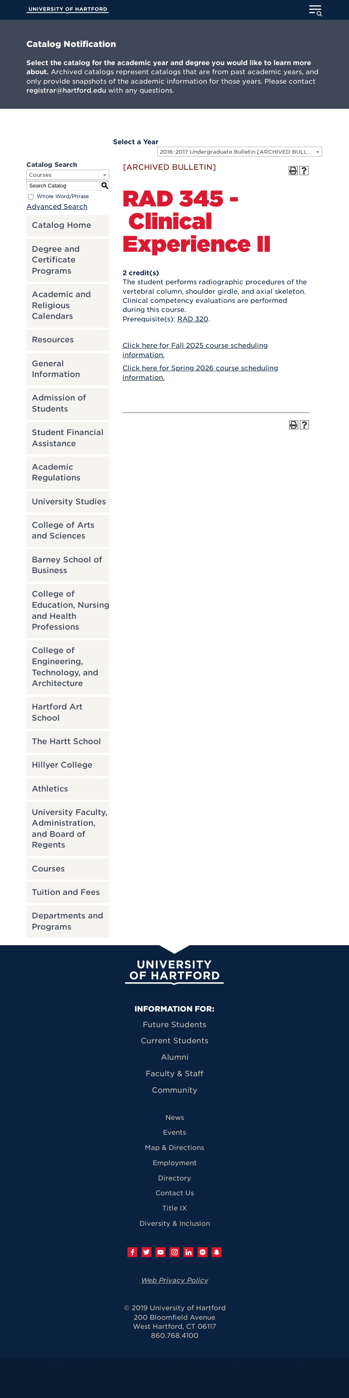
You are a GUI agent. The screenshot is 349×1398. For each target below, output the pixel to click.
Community (174, 1090)
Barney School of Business (67, 565)
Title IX (174, 1208)
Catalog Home (61, 225)
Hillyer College (62, 765)
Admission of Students (59, 403)
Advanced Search (56, 207)
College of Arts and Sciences (63, 530)
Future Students (174, 1024)
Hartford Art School (57, 712)
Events (174, 1132)
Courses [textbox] (40, 175)
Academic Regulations (56, 472)
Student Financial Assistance (68, 438)
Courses (48, 868)
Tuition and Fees (66, 892)
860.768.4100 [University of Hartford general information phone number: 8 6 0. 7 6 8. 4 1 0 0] (174, 1335)
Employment (175, 1163)
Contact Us (175, 1193)
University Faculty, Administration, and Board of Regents (69, 829)
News (174, 1118)
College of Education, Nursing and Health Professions (70, 610)
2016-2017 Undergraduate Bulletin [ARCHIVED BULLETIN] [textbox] (241, 152)
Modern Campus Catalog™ (271, 1364)
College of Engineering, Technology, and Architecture (65, 667)
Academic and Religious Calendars (61, 305)
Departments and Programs (67, 921)
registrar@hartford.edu (66, 90)
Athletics (50, 789)
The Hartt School (66, 741)
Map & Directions (174, 1148)
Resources (53, 339)
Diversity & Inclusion (174, 1223)
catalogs (58, 1364)
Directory (174, 1178)
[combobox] (239, 152)
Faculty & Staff (174, 1073)
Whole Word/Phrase (63, 196)
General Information (56, 369)
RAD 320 (192, 319)
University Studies (69, 501)
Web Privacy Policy (174, 1280)
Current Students (174, 1040)
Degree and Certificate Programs (56, 260)
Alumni (175, 1057)
